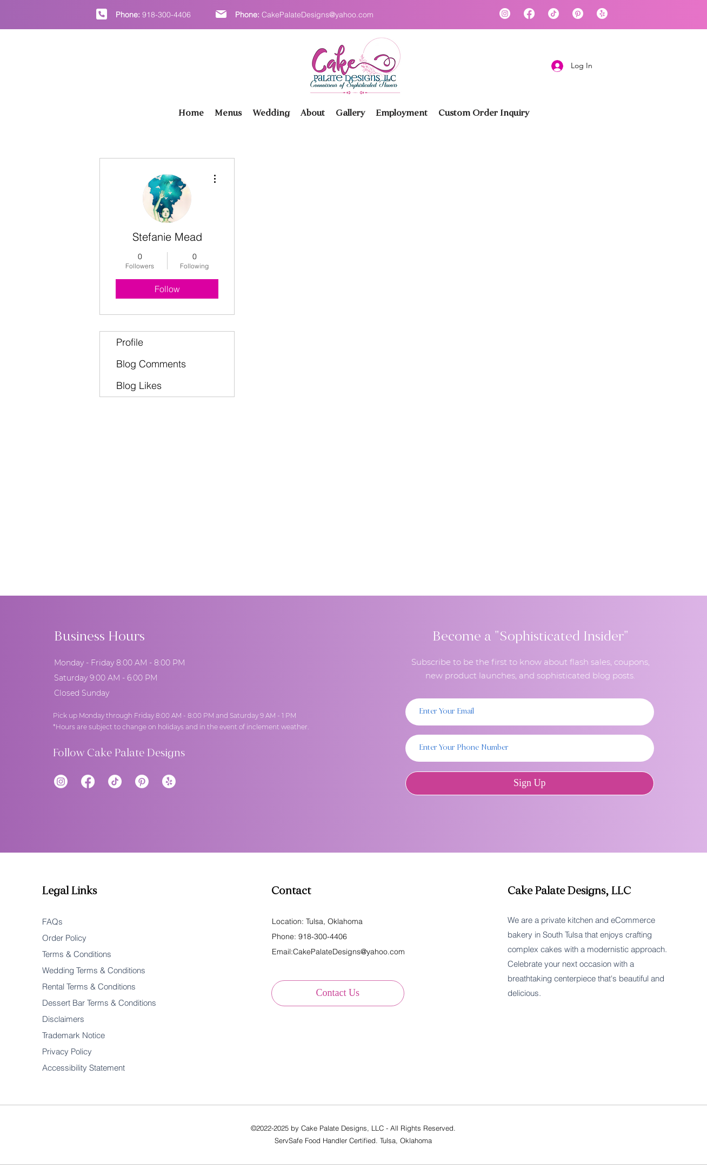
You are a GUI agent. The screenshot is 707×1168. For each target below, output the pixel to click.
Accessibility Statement (83, 1068)
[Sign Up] (529, 783)
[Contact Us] (337, 993)
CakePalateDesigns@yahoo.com (317, 14)
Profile (129, 342)
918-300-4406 (166, 14)
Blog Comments (151, 364)
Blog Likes (139, 385)
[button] (350, 113)
